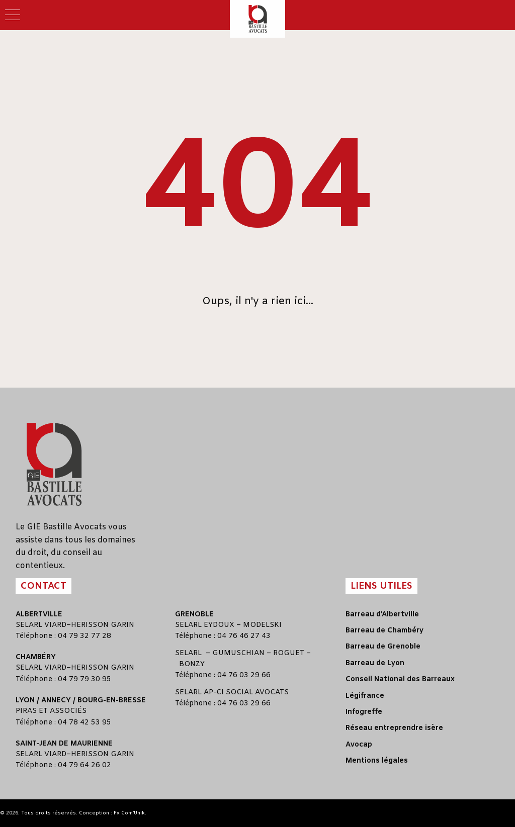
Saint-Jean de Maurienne (64, 744)
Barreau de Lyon (375, 663)
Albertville (39, 614)
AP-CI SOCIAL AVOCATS (246, 692)
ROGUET (288, 653)
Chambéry (36, 657)
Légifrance (365, 696)
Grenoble (194, 614)
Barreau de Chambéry (384, 630)
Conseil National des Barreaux (400, 679)
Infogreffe (364, 712)
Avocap (359, 745)
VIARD (55, 625)
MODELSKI (262, 625)
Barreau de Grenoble (383, 647)
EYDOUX (219, 625)
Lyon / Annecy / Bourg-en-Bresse (81, 700)
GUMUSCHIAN (238, 653)
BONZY (192, 664)
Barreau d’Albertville (382, 614)
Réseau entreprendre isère (394, 728)
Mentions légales (377, 761)
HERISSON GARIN (102, 625)
